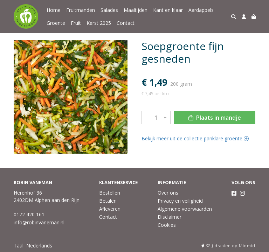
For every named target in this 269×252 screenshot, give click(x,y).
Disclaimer (169, 217)
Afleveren (109, 208)
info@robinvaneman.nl (39, 222)
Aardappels (201, 10)
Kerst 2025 (99, 23)
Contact (125, 23)
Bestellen (109, 192)
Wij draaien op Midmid (228, 246)
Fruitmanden (80, 10)
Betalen (108, 200)
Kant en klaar (168, 10)
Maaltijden (135, 10)
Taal (18, 245)
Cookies (167, 225)
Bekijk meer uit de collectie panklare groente (195, 138)
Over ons (168, 192)
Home (54, 10)
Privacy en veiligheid (180, 200)
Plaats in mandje (214, 117)
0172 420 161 (29, 214)
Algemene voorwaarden (185, 208)
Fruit (76, 23)
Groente (56, 23)
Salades (109, 10)
